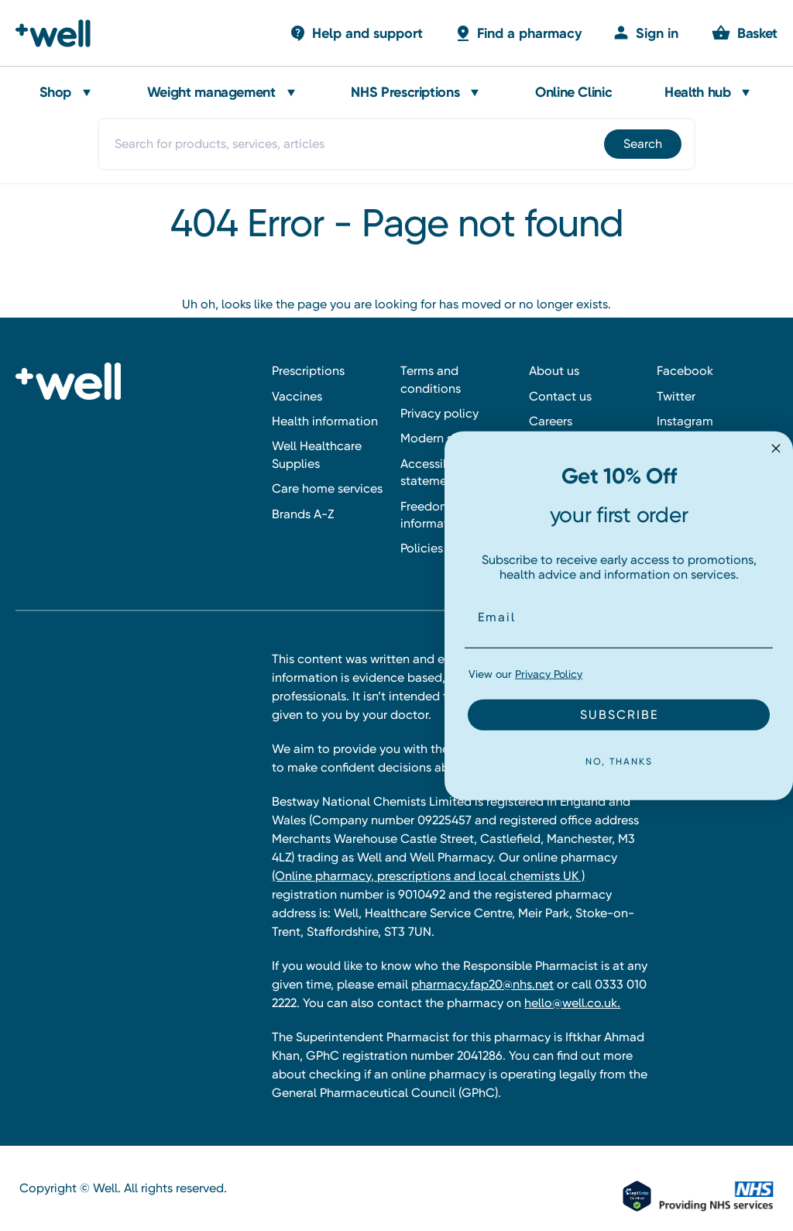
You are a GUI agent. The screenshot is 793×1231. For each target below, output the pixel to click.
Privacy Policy (548, 674)
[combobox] (396, 144)
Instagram (685, 421)
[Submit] (641, 144)
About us (554, 370)
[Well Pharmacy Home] (60, 33)
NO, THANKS (619, 761)
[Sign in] (645, 32)
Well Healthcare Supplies (317, 454)
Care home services (327, 488)
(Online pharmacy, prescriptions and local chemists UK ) (428, 875)
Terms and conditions (430, 379)
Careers (550, 421)
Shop (55, 92)
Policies (421, 548)
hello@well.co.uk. (572, 1002)
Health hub (697, 92)
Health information (325, 421)
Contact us (560, 396)
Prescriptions (308, 370)
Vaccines (297, 396)
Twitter (676, 396)
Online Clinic (573, 92)
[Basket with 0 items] (356, 33)
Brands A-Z (303, 514)
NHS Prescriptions (405, 92)
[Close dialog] (776, 447)
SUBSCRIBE (619, 714)
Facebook (685, 370)
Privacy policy (439, 413)
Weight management (211, 92)
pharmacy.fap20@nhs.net (482, 984)
